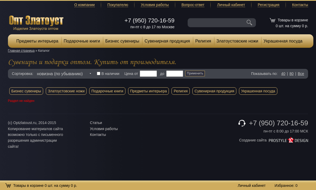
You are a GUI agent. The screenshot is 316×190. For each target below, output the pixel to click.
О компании (84, 5)
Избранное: (285, 185)
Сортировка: (22, 74)
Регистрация (268, 5)
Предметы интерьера (37, 41)
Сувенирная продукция (167, 41)
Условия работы (155, 5)
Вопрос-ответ (193, 5)
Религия (203, 41)
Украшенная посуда (283, 41)
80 (292, 74)
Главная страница (21, 51)
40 (283, 74)
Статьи (96, 123)
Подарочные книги (82, 41)
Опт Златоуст (36, 22)
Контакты (300, 5)
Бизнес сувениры (122, 41)
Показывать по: (264, 74)
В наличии (108, 74)
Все (301, 74)
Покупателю (117, 5)
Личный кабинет (231, 5)
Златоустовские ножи (237, 41)
